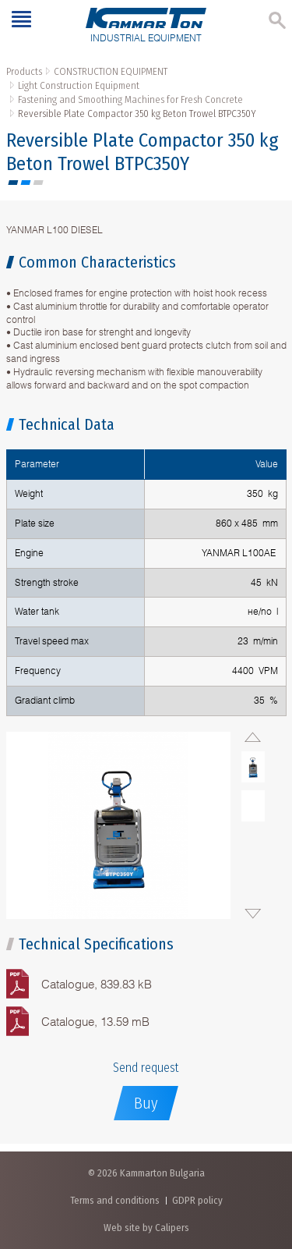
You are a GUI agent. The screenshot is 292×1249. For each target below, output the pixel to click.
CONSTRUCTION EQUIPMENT (110, 71)
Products (24, 71)
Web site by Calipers (146, 1227)
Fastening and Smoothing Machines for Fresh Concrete (130, 99)
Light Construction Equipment (78, 85)
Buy (146, 1103)
